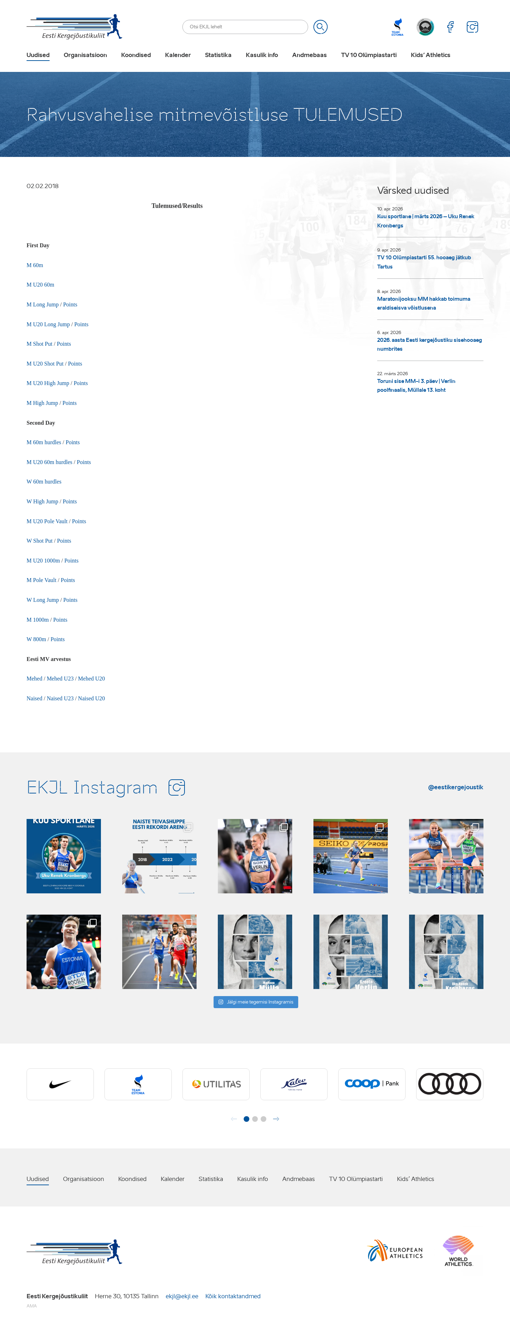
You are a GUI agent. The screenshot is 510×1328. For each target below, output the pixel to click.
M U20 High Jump (48, 383)
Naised (34, 698)
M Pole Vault (41, 580)
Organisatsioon (85, 55)
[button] (246, 1119)
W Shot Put (40, 541)
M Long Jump (43, 304)
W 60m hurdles (44, 482)
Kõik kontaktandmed (233, 1296)
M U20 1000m (43, 561)
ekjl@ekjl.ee (182, 1296)
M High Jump (42, 403)
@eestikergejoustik (455, 787)
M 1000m (38, 620)
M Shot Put (39, 344)
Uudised (38, 55)
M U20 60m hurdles (50, 462)
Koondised (136, 55)
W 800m (36, 639)
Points (70, 304)
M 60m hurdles (44, 442)
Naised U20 (91, 698)
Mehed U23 (60, 679)
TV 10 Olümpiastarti (369, 55)
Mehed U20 (91, 679)
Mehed (35, 679)
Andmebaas (309, 55)
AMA (32, 1306)
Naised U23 (60, 698)
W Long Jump (43, 600)
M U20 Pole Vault (47, 521)
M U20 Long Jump (48, 324)
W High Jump (42, 501)
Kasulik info (262, 55)
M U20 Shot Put (45, 364)
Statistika (218, 55)
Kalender (178, 55)
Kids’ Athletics (430, 55)
